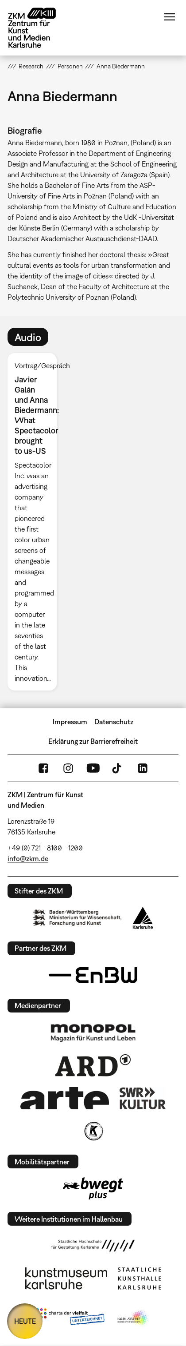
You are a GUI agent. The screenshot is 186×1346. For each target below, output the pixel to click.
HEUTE (25, 1321)
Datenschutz (113, 722)
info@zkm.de (28, 858)
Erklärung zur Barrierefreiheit (93, 741)
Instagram (68, 768)
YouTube (93, 768)
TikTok (118, 768)
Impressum (70, 722)
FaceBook (43, 768)
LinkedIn (142, 768)
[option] (36, 522)
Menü (169, 17)
